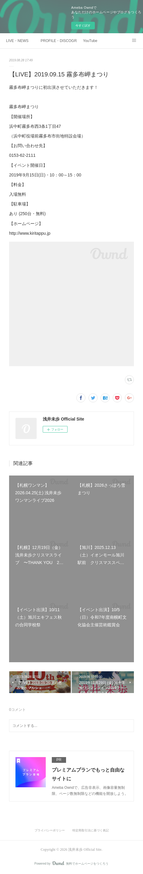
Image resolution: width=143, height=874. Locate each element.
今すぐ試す (83, 25)
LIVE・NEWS (17, 41)
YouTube (90, 41)
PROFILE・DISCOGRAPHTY (59, 41)
